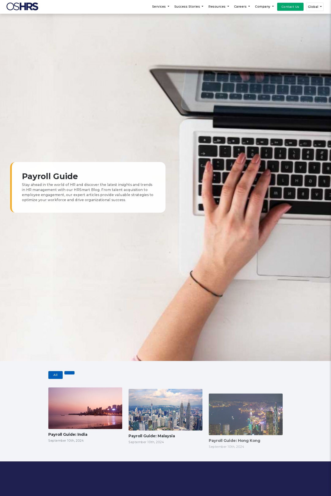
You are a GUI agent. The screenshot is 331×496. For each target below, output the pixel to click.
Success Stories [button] (187, 6)
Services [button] (159, 6)
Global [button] (313, 7)
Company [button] (263, 6)
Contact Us (290, 7)
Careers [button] (241, 6)
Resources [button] (217, 6)
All (55, 375)
